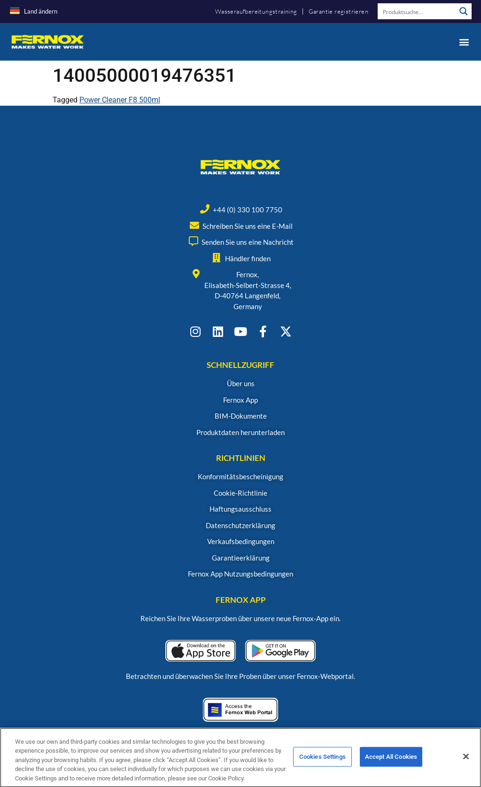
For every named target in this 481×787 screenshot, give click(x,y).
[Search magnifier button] (464, 11)
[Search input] (417, 11)
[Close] (466, 764)
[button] (464, 41)
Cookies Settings (322, 764)
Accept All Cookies (391, 764)
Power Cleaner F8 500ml (119, 99)
